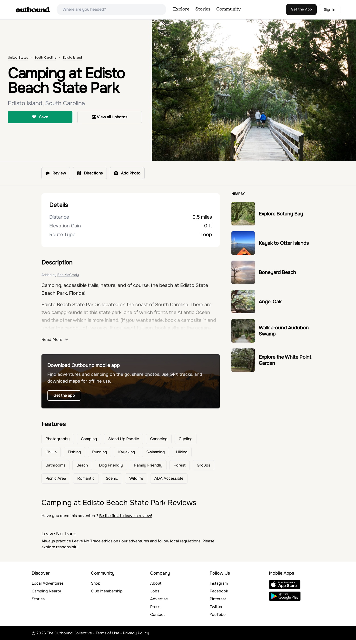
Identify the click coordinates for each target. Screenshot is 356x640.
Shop (95, 583)
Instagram (219, 583)
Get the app (64, 395)
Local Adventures (48, 583)
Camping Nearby (47, 591)
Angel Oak (270, 302)
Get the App (301, 9)
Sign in (329, 9)
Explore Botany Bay (281, 214)
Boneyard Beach (277, 272)
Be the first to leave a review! (125, 515)
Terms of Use (107, 633)
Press (155, 606)
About (155, 583)
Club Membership (107, 591)
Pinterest (218, 598)
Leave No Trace (86, 541)
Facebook (219, 591)
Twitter (216, 606)
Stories (202, 9)
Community (228, 9)
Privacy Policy (136, 633)
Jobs (154, 591)
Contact (157, 614)
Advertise (159, 598)
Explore (181, 9)
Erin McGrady (68, 275)
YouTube (218, 614)
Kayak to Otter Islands (284, 243)
